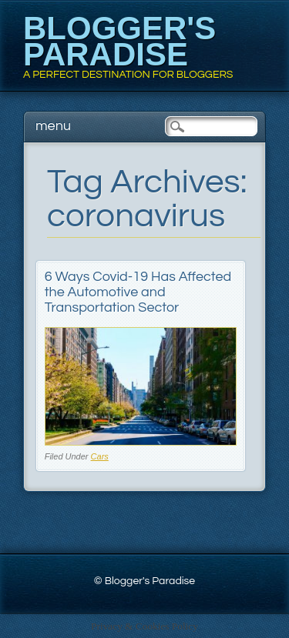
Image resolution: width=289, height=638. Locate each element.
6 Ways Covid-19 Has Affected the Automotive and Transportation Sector (138, 292)
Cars (100, 456)
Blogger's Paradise (119, 41)
